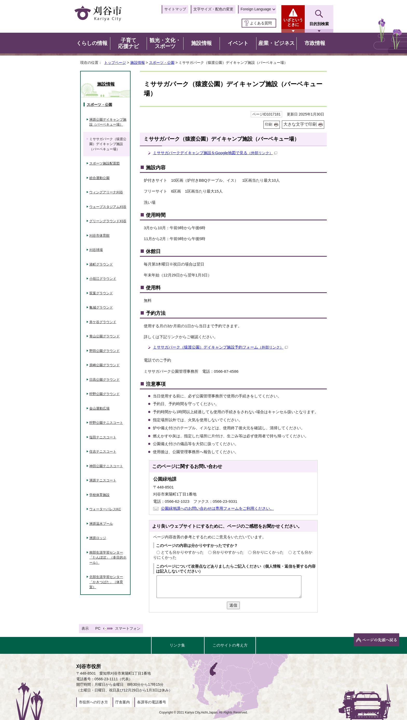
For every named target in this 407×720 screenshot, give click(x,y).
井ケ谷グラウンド (102, 322)
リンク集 (177, 645)
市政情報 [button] (314, 43)
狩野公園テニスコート (106, 423)
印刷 (268, 124)
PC (97, 628)
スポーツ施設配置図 (104, 163)
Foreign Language (256, 9)
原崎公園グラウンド (104, 365)
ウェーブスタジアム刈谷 (107, 207)
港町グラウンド (101, 264)
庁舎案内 (122, 702)
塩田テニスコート (102, 437)
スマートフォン (127, 628)
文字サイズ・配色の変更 (213, 9)
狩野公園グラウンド (104, 394)
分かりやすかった (228, 552)
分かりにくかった (268, 552)
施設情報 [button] (201, 43)
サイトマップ (175, 9)
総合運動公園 (99, 178)
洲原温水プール (101, 524)
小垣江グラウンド (102, 279)
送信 (233, 605)
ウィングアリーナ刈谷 (106, 192)
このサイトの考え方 (230, 645)
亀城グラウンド (101, 307)
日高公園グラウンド (104, 380)
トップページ (115, 62)
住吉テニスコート (102, 451)
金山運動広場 (99, 408)
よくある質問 (261, 23)
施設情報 (137, 62)
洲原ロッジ (97, 538)
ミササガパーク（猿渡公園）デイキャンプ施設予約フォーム (220, 347)
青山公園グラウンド (104, 336)
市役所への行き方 (93, 702)
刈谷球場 (96, 250)
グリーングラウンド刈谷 (107, 221)
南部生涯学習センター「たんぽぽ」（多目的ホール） (107, 558)
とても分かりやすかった (182, 552)
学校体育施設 (99, 495)
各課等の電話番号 (151, 702)
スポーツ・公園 (161, 62)
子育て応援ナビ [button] (128, 43)
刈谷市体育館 (99, 235)
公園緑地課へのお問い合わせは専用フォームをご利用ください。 (217, 508)
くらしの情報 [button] (91, 43)
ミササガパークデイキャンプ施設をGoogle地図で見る (215, 153)
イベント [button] (238, 43)
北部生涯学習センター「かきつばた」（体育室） (106, 582)
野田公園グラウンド (104, 351)
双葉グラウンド (101, 293)
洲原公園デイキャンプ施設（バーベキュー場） (107, 122)
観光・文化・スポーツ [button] (165, 43)
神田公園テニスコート (106, 466)
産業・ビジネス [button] (276, 43)
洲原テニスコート (102, 480)
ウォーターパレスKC (105, 509)
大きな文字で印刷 (300, 124)
